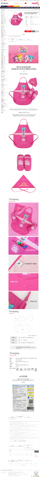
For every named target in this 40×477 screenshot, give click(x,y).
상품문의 (12, 418)
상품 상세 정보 (12, 39)
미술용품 (35, 9)
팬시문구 (32, 9)
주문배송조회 (26, 0)
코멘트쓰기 (36, 451)
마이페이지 (30, 0)
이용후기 (28, 39)
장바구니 (32, 0)
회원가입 (23, 0)
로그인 (21, 0)
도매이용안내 (35, 0)
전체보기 (36, 456)
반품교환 (38, 0)
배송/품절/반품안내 (20, 39)
